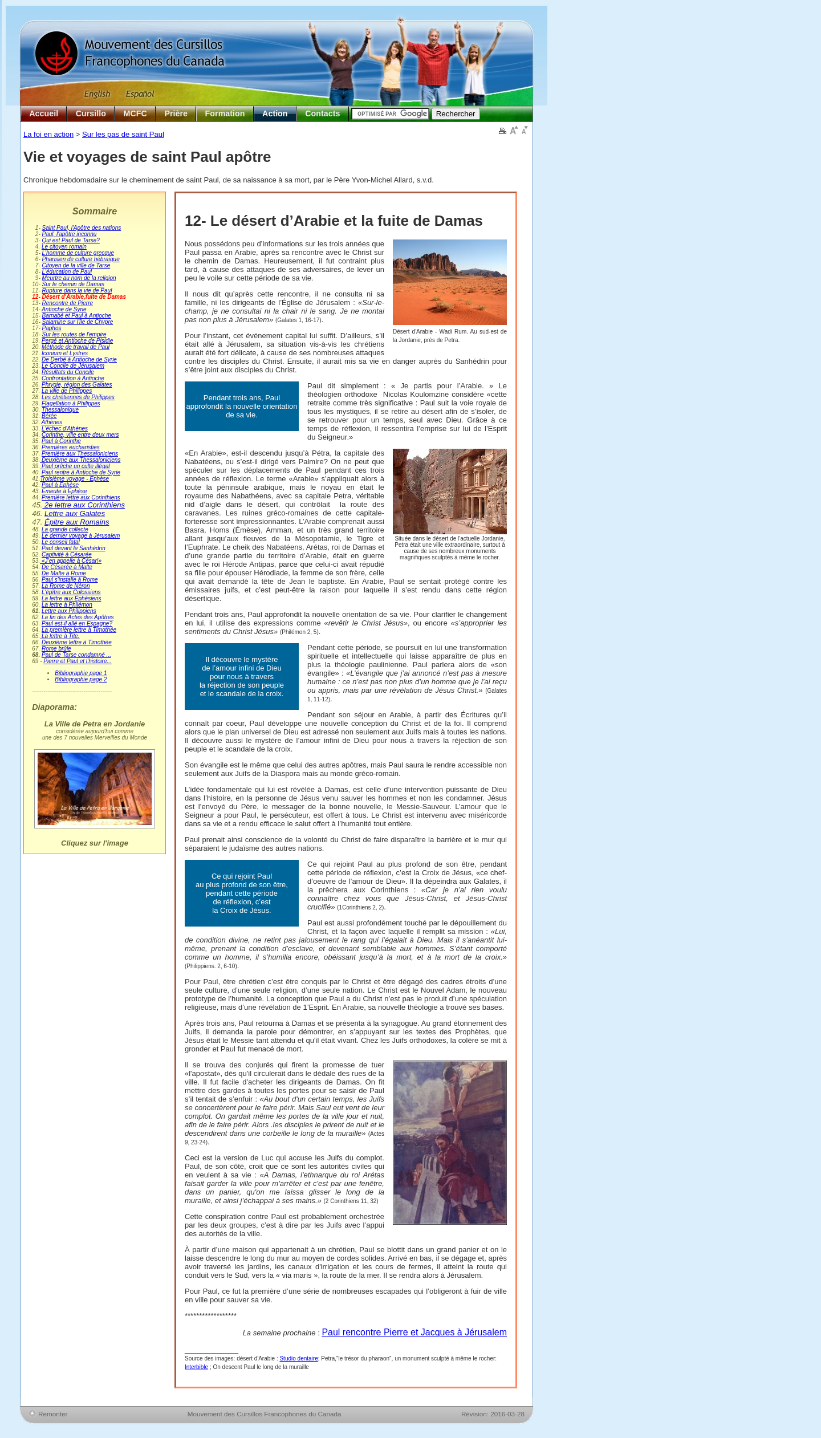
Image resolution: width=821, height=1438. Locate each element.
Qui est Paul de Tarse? (71, 240)
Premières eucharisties (71, 447)
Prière (176, 113)
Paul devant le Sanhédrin (73, 548)
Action (274, 113)
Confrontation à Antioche (73, 378)
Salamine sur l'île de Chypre (77, 322)
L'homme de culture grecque (78, 253)
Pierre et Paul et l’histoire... (77, 661)
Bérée (49, 416)
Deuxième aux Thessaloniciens (80, 460)
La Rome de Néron (66, 586)
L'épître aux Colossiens (71, 592)
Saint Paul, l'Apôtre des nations (81, 228)
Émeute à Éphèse (64, 491)
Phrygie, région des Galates (77, 384)
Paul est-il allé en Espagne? (77, 623)
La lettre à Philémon (67, 605)
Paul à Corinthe (61, 441)
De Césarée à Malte (67, 567)
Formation (225, 113)
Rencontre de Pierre (68, 303)
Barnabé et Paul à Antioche (76, 315)
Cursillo (91, 113)
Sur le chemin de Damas (73, 284)
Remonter (52, 1413)
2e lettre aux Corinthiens (83, 505)
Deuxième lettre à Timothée (77, 642)
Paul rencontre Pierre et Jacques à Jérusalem (414, 1332)
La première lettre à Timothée (79, 630)
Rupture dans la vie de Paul (77, 290)
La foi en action (48, 134)
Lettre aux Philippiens (69, 611)
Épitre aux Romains (76, 522)
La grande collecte (65, 529)
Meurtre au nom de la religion (79, 278)
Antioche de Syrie (64, 309)
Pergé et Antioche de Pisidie (77, 341)
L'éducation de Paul (67, 272)
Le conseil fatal (61, 542)
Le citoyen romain (64, 246)
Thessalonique (60, 410)
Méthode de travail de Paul (75, 347)
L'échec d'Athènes (65, 428)
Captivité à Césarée (67, 554)
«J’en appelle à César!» (70, 561)
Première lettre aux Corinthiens (81, 497)
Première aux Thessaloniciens (80, 453)
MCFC (135, 113)
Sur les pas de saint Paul (123, 134)
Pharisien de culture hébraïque (81, 259)
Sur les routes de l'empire (74, 334)
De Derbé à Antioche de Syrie (79, 359)
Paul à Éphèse (60, 485)
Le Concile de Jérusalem (73, 366)
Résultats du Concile (68, 372)
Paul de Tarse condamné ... (76, 655)
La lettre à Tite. (59, 636)
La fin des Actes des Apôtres (78, 617)
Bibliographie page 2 (81, 679)
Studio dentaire (298, 1358)
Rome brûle (56, 648)
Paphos (52, 328)
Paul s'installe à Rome (70, 579)
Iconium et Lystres (65, 353)
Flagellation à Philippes (71, 403)
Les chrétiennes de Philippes (78, 397)
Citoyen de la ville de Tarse (76, 265)
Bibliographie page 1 (81, 673)
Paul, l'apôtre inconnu (69, 234)
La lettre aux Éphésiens (71, 598)
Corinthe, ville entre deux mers (80, 435)
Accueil (43, 113)
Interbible (196, 1367)
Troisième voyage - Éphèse (74, 479)
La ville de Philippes (67, 391)
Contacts (322, 113)
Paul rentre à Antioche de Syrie (81, 472)
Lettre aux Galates (74, 513)
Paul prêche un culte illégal (74, 466)
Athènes (52, 422)
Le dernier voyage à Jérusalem (81, 536)
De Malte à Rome (64, 573)
